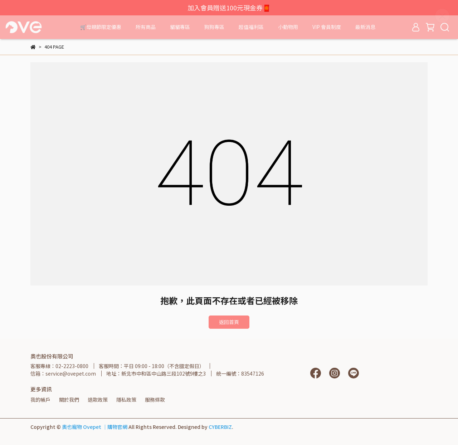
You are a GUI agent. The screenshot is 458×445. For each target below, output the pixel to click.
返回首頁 (229, 322)
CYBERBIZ (220, 426)
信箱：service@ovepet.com (63, 373)
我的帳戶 (40, 399)
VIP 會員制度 (326, 26)
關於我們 (69, 399)
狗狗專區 (214, 26)
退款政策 (98, 399)
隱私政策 (126, 399)
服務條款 (155, 399)
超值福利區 (251, 26)
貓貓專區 (180, 26)
